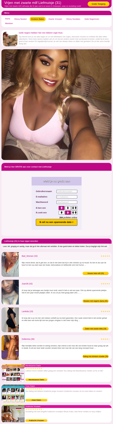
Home (7, 19)
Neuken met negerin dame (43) (96, 301)
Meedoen (9, 23)
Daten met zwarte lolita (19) (95, 329)
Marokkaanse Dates (36, 380)
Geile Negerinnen (91, 19)
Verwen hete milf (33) (95, 273)
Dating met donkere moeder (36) (95, 356)
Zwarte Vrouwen (55, 19)
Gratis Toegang (98, 4)
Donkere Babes (37, 19)
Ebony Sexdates (73, 19)
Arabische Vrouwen (36, 420)
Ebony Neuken (20, 19)
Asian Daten (36, 400)
